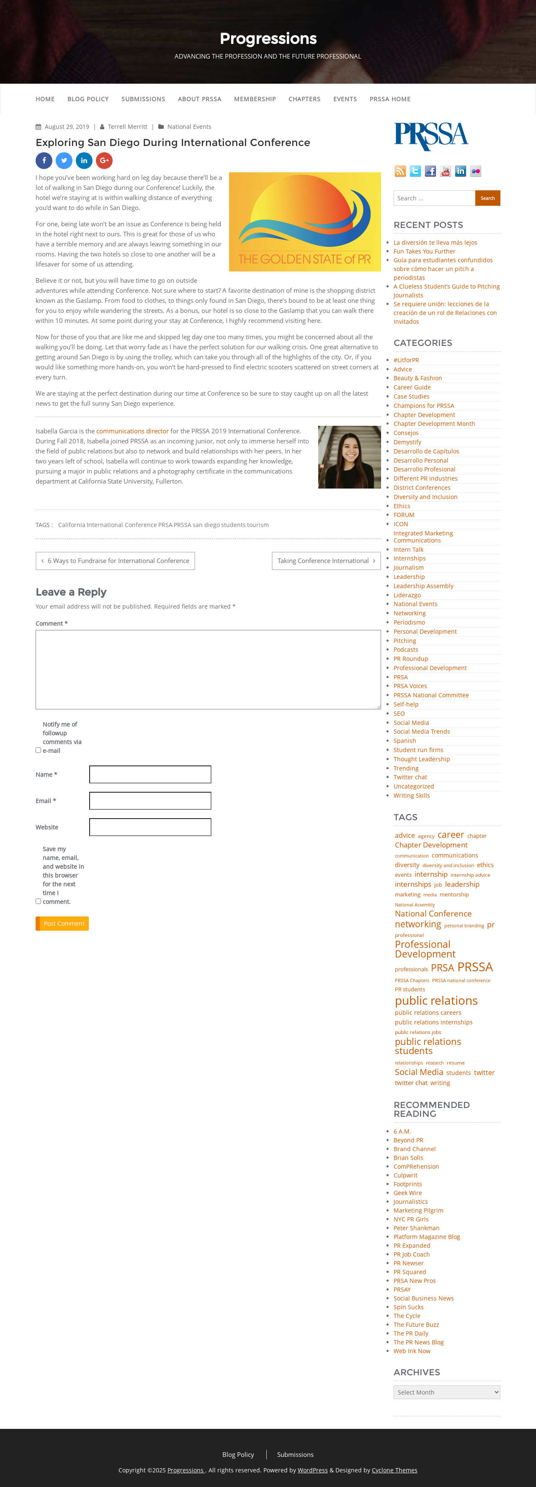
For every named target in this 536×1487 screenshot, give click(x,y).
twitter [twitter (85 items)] (484, 1073)
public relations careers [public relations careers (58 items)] (428, 1013)
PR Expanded (412, 1245)
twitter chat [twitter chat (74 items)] (411, 1083)
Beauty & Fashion (418, 378)
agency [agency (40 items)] (426, 836)
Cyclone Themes (394, 1470)
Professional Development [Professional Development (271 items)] (425, 949)
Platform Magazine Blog (427, 1237)
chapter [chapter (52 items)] (477, 836)
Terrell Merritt (128, 127)
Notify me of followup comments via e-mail (62, 737)
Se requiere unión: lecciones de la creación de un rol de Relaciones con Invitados (445, 312)
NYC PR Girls (411, 1219)
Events (345, 99)
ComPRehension (416, 1166)
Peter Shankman (417, 1228)
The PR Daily (411, 1333)
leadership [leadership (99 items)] (462, 884)
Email (46, 801)
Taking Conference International (323, 560)
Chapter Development (424, 415)
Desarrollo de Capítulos (426, 451)
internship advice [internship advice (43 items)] (470, 875)
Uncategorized (414, 786)
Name (46, 774)
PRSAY (402, 1289)
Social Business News (424, 1298)
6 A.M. (402, 1131)
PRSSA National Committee (431, 695)
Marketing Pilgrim (418, 1210)
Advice (403, 369)
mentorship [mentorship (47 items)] (454, 895)
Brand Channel (415, 1149)
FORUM (404, 515)
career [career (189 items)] (451, 834)
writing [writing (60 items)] (440, 1083)
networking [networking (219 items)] (418, 923)
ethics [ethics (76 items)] (485, 865)
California (71, 525)
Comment (52, 623)
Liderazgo (407, 595)
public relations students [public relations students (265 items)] (428, 1046)
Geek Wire (408, 1193)
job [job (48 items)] (438, 885)
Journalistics (411, 1201)
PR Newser (409, 1263)
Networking (410, 613)
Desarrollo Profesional (425, 469)
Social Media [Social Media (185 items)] (419, 1071)
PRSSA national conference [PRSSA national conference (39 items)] (461, 980)
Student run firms (418, 750)
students (233, 525)
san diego (206, 525)
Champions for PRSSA (424, 406)
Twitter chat (410, 777)
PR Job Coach (412, 1254)
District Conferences (422, 487)
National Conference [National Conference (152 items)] (433, 913)
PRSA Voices (410, 686)
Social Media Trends (422, 731)
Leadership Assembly (424, 586)
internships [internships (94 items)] (413, 884)
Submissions (143, 99)
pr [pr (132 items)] (491, 924)
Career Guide (412, 387)
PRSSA (182, 525)
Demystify (407, 442)
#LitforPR (406, 360)
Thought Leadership (422, 759)
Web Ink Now (412, 1351)
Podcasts (406, 649)
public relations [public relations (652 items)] (436, 1000)
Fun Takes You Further (425, 251)
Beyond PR (408, 1140)
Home (45, 99)
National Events (189, 127)
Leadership (409, 577)
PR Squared (410, 1272)
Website (47, 827)
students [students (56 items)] (458, 1073)
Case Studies (412, 396)
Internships (410, 558)
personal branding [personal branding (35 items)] (464, 926)
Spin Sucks (409, 1307)
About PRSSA (200, 99)
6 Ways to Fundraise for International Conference (118, 560)
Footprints (408, 1184)
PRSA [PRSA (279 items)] (442, 968)
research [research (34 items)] (435, 1063)
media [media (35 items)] (430, 895)
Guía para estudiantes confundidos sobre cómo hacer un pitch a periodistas (443, 269)
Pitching (405, 641)
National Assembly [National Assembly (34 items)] (415, 905)
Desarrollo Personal (421, 460)
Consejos (406, 433)
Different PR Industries (426, 478)
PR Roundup (411, 659)
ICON (401, 524)
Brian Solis (408, 1158)
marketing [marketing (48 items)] (407, 894)
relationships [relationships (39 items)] (409, 1062)
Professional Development (430, 668)
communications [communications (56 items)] (455, 855)
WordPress (313, 1470)
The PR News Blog (419, 1342)
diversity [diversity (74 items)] (407, 865)
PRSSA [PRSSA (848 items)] (475, 967)
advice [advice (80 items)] (405, 835)
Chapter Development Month (434, 423)
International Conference (122, 525)
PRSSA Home (390, 99)
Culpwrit (405, 1175)
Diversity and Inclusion (426, 497)
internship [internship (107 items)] (431, 874)
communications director (132, 431)
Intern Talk (408, 549)
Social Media (411, 723)
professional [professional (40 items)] (409, 935)
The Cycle (407, 1316)
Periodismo (409, 622)
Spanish (405, 741)
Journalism (409, 567)
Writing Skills (412, 795)
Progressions (186, 1470)
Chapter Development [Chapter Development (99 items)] (431, 845)
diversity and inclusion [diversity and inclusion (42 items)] (448, 865)
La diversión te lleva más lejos (435, 242)
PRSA (165, 525)
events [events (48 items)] (403, 875)
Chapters (305, 99)
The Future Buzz (416, 1324)
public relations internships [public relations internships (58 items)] (434, 1022)
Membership (255, 99)
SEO (399, 713)
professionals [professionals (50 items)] (411, 969)
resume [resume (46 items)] (456, 1062)
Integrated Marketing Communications (423, 537)
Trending (406, 768)
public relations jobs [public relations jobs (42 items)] (418, 1032)
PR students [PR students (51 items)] (410, 989)
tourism (258, 525)
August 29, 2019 (68, 127)
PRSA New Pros (415, 1281)
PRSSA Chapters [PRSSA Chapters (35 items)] (412, 980)
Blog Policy (88, 99)
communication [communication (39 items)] (412, 855)
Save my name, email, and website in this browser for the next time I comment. (63, 875)
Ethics (402, 506)
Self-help (406, 704)
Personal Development (425, 631)
